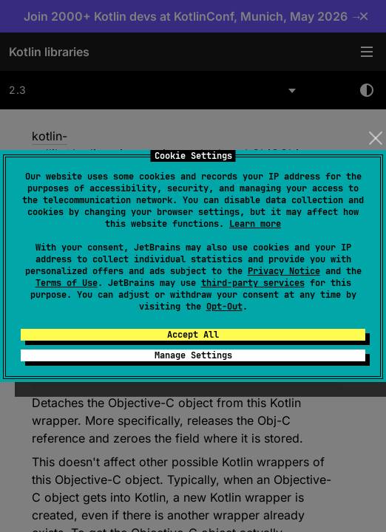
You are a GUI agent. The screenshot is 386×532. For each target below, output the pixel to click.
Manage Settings (193, 355)
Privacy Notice (284, 271)
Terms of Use (66, 283)
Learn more (255, 224)
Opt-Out (224, 307)
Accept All (193, 335)
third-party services (253, 283)
